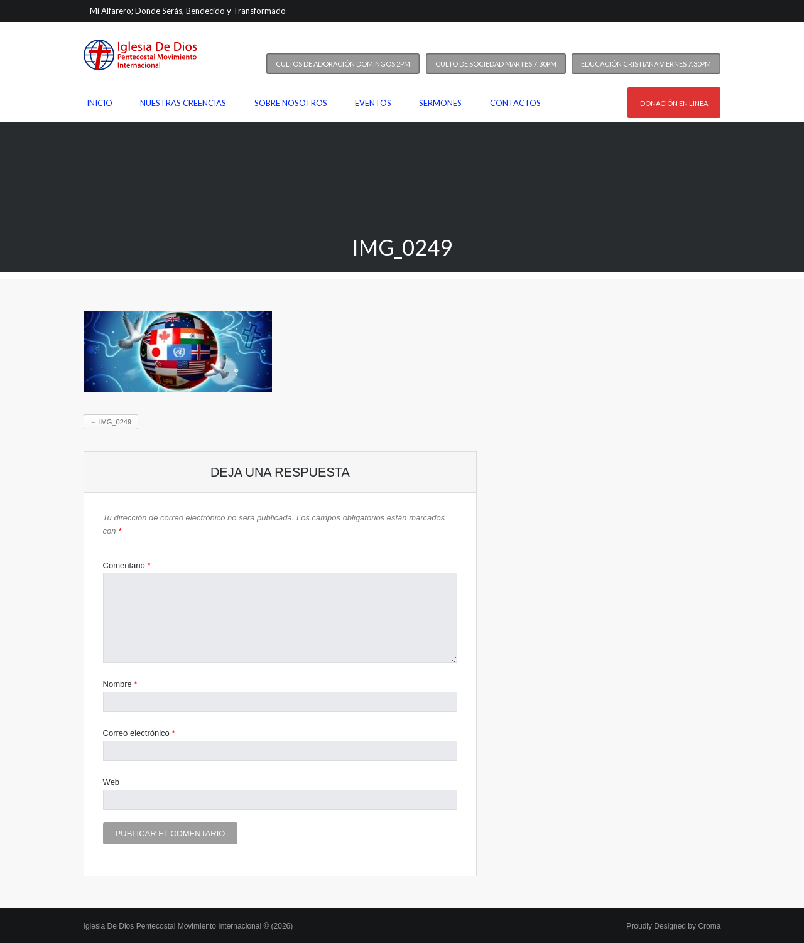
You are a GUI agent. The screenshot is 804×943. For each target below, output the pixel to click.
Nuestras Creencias (183, 103)
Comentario (127, 565)
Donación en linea (674, 103)
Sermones (440, 103)
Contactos (515, 103)
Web (111, 782)
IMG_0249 (110, 422)
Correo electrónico (139, 733)
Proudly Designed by (673, 926)
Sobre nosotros (290, 103)
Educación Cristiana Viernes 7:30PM (646, 64)
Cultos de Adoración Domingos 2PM (343, 64)
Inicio (99, 103)
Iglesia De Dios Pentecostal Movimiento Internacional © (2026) (188, 926)
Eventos (373, 103)
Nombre (120, 684)
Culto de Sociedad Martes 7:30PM (496, 64)
